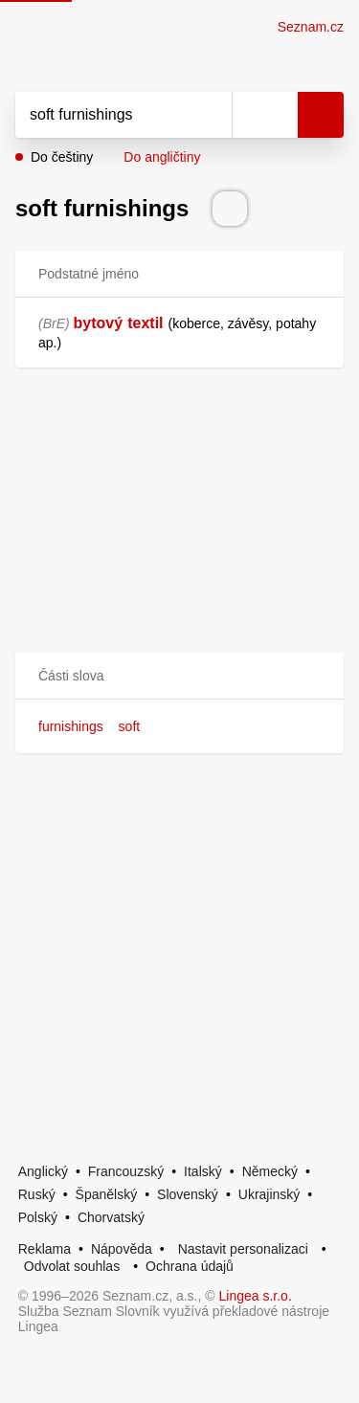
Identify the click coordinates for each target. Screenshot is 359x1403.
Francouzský (126, 1171)
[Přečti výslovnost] (230, 208)
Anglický (43, 1171)
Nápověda (121, 1249)
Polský (37, 1217)
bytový (98, 323)
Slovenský (187, 1194)
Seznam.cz (311, 26)
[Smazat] (211, 115)
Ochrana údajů (190, 1266)
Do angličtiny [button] (161, 157)
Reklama (44, 1249)
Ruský (37, 1194)
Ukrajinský (269, 1194)
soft (130, 726)
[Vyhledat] (102, 115)
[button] (179, 676)
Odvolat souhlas (72, 1266)
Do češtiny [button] (62, 157)
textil (145, 323)
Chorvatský (111, 1217)
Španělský (107, 1194)
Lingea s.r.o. (255, 1295)
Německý (270, 1171)
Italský (203, 1171)
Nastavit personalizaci (243, 1249)
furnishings (70, 726)
